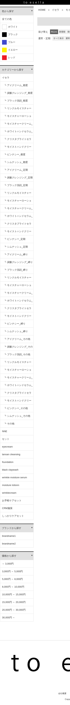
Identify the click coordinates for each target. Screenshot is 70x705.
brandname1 (9, 536)
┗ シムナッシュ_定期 (16, 246)
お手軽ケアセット (11, 500)
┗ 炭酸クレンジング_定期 (18, 177)
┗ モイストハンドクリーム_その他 (17, 402)
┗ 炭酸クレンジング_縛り (18, 262)
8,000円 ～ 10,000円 (13, 586)
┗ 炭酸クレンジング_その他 (18, 348)
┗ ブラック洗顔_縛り (16, 269)
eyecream (7, 446)
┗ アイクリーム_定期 (16, 169)
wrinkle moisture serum (14, 477)
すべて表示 (58, 38)
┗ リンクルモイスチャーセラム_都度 (17, 109)
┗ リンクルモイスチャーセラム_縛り (17, 279)
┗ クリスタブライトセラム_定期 (17, 225)
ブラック (10, 34)
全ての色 (7, 19)
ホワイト (10, 27)
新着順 (62, 32)
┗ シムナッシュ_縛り (16, 331)
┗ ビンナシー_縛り (14, 323)
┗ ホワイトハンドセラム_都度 (18, 132)
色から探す (8, 11)
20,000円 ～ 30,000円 (14, 609)
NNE (4, 431)
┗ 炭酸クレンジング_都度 (18, 93)
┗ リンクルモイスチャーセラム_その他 (17, 363)
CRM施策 (7, 508)
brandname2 (9, 543)
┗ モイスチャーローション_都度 (17, 117)
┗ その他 (9, 423)
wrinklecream (9, 492)
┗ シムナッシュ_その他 (17, 415)
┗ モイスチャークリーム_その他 (18, 378)
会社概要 (62, 693)
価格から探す (9, 555)
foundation (7, 462)
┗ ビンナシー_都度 (14, 154)
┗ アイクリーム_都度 (16, 85)
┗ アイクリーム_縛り (16, 254)
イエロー (10, 50)
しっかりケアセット (13, 515)
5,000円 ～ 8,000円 (12, 579)
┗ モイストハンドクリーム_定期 (17, 232)
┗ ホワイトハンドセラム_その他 (18, 386)
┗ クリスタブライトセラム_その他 (17, 394)
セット (5, 439)
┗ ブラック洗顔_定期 (16, 185)
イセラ (5, 77)
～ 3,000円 (8, 563)
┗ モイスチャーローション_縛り (17, 286)
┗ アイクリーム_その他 (17, 339)
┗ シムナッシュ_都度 (16, 162)
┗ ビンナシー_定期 (14, 239)
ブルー (8, 42)
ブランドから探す (11, 528)
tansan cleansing (11, 454)
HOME (42, 9)
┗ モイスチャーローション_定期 (17, 202)
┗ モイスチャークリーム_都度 (18, 125)
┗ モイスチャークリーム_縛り (18, 294)
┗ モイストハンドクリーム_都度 (17, 148)
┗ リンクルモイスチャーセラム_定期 (17, 194)
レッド (8, 57)
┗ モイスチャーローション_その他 (17, 371)
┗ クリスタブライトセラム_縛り (17, 309)
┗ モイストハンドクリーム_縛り (17, 317)
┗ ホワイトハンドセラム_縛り (18, 302)
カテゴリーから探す (13, 69)
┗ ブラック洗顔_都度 (16, 100)
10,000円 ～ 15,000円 (14, 594)
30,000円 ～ (8, 617)
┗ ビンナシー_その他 (16, 408)
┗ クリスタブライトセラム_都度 (17, 140)
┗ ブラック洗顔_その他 (17, 354)
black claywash (10, 469)
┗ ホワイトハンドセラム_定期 (18, 217)
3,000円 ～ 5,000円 (12, 571)
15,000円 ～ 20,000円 (14, 602)
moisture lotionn (10, 485)
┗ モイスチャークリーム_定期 (18, 209)
